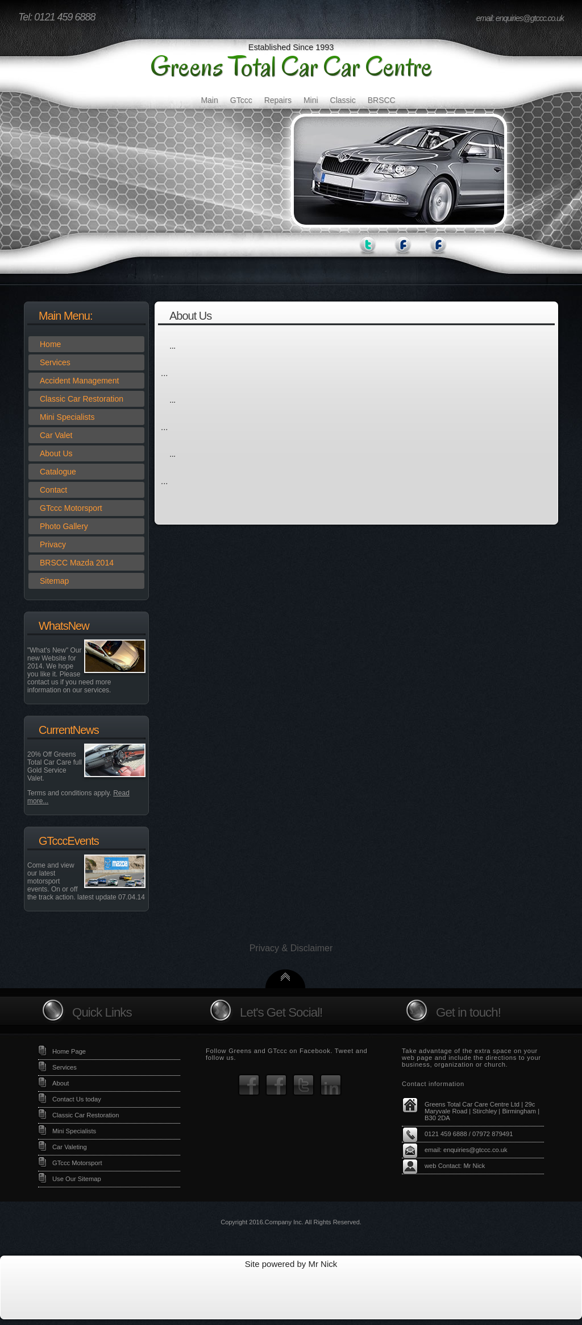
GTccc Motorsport (71, 508)
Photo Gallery (64, 526)
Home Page (69, 1051)
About (60, 1083)
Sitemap (54, 580)
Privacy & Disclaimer (291, 948)
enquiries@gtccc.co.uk (475, 1149)
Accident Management (79, 380)
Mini (311, 100)
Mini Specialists (67, 417)
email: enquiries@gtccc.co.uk (520, 18)
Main (209, 100)
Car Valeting (69, 1147)
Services (55, 362)
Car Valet (56, 435)
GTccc (241, 100)
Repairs (278, 100)
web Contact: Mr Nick (455, 1165)
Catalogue (58, 471)
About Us (56, 453)
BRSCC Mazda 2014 (77, 562)
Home (50, 344)
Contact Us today (76, 1099)
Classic (343, 100)
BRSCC (382, 100)
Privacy (53, 544)
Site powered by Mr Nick (291, 1264)
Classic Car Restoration (81, 398)
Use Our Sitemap (76, 1178)
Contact (53, 489)
